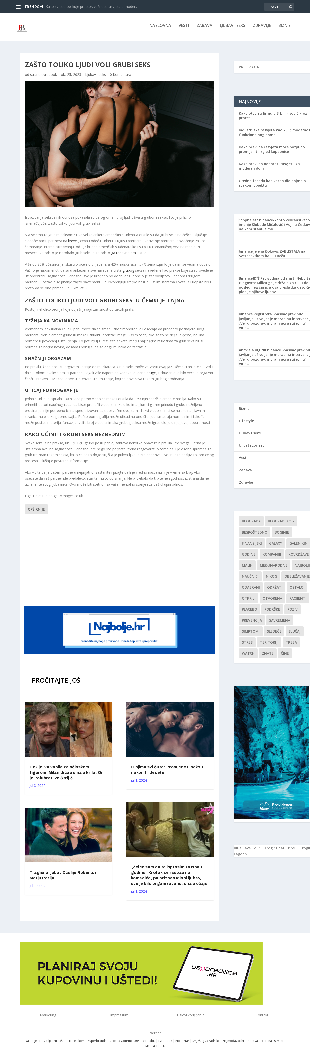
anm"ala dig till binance (260, 353)
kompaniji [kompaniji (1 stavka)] (272, 557)
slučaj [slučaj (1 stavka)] (295, 634)
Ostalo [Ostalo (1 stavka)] (297, 590)
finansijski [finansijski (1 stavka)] (252, 546)
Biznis (284, 29)
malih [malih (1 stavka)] (247, 568)
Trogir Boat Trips (279, 851)
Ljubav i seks (232, 29)
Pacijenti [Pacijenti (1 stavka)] (297, 601)
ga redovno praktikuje (128, 256)
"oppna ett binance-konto (262, 223)
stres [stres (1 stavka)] (247, 645)
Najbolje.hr (33, 1044)
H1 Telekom (76, 1044)
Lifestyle (246, 424)
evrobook (49, 78)
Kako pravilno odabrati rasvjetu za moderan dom (269, 169)
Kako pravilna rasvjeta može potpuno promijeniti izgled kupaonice (272, 152)
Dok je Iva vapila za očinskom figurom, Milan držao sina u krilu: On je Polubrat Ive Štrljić (67, 776)
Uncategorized (252, 448)
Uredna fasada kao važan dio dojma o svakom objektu (272, 186)
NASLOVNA (160, 29)
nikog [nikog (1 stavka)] (271, 579)
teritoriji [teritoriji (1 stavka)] (269, 645)
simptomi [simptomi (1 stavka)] (251, 634)
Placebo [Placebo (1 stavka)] (249, 612)
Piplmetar (182, 1044)
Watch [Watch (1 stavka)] (248, 656)
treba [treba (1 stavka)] (291, 645)
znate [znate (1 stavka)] (268, 656)
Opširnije (36, 512)
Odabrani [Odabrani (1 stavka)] (251, 590)
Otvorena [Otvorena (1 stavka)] (272, 601)
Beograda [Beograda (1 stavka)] (251, 524)
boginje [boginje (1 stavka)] (282, 535)
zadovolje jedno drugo (138, 376)
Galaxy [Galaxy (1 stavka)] (275, 546)
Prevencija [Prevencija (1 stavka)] (252, 623)
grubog (128, 273)
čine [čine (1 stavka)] (285, 656)
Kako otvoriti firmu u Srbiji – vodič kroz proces (273, 119)
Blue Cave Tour (247, 851)
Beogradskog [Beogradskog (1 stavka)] (281, 524)
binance (246, 254)
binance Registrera (255, 317)
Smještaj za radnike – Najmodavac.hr (218, 1044)
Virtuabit (149, 1044)
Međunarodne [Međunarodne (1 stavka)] (273, 568)
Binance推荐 (249, 281)
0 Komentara (120, 78)
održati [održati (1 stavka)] (274, 590)
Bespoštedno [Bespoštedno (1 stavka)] (254, 535)
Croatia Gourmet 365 (125, 1044)
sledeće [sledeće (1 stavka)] (274, 634)
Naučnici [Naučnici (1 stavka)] (250, 579)
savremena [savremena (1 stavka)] (279, 623)
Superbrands (97, 1044)
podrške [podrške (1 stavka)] (272, 612)
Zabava (204, 29)
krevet (73, 244)
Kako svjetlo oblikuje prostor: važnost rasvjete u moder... (92, 6)
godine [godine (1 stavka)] (248, 557)
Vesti (184, 29)
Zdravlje (262, 29)
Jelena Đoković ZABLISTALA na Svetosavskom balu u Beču (272, 257)
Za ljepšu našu (54, 1044)
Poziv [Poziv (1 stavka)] (292, 612)
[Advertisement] (120, 562)
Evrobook (165, 1044)
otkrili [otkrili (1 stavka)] (248, 601)
